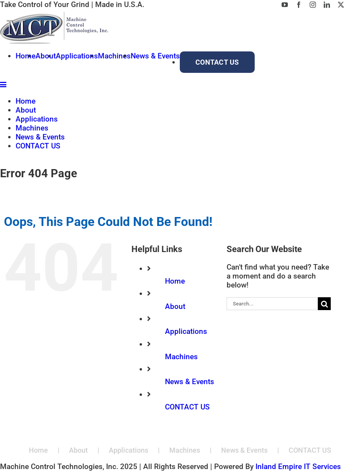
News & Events (189, 381)
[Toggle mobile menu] (3, 84)
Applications (186, 331)
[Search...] (272, 303)
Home (175, 281)
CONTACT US (187, 406)
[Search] (324, 303)
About (175, 306)
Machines (181, 356)
